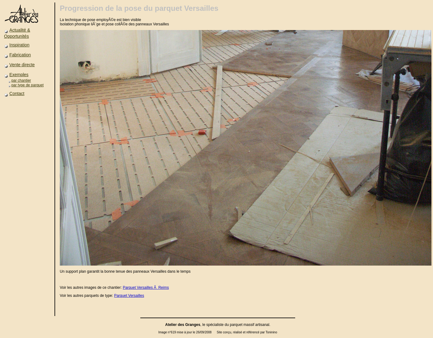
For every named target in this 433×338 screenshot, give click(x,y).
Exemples (18, 74)
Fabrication (20, 54)
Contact (16, 93)
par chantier (21, 80)
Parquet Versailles (129, 295)
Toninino (271, 332)
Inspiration (19, 44)
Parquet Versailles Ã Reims (146, 287)
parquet (236, 325)
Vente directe (22, 64)
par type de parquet (27, 85)
